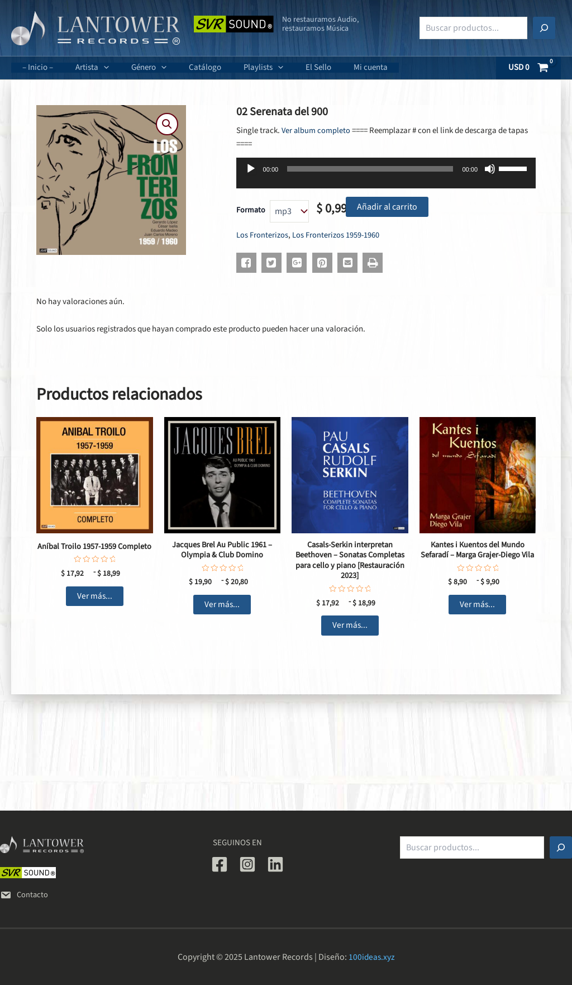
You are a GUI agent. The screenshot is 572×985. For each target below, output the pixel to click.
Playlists (238, 67)
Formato (250, 210)
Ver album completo (316, 130)
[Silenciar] (489, 168)
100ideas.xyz (371, 957)
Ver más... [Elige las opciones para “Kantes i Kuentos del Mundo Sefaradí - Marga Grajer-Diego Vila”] (477, 616)
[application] (95, 68)
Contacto (24, 895)
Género (134, 67)
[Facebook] (219, 864)
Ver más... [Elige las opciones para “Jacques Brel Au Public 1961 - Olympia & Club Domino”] (222, 606)
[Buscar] (544, 28)
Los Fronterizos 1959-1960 (336, 235)
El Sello (288, 67)
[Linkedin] (275, 864)
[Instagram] (247, 864)
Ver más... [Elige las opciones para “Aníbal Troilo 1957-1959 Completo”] (95, 596)
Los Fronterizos (262, 235)
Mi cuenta (334, 67)
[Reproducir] (250, 168)
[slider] (370, 169)
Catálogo (185, 67)
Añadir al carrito (387, 207)
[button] (166, 124)
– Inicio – (35, 67)
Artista (84, 67)
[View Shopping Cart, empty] (528, 67)
